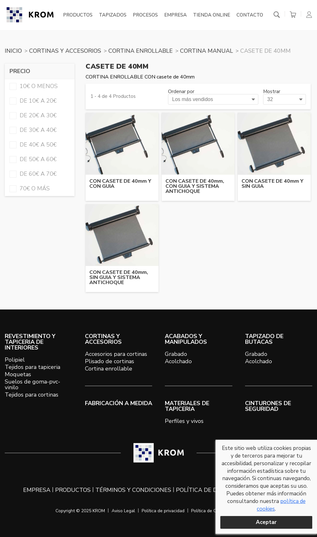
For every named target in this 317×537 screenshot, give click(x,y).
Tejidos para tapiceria (32, 367)
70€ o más (30, 188)
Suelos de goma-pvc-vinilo (32, 384)
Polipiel (15, 360)
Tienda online (211, 15)
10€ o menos (34, 86)
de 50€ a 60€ (33, 159)
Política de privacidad (163, 511)
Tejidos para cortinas (31, 394)
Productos (78, 15)
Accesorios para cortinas (116, 354)
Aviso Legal (123, 511)
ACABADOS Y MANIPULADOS (186, 339)
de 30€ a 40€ (33, 130)
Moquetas (18, 374)
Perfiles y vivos (184, 421)
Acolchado (178, 361)
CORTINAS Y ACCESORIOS (65, 51)
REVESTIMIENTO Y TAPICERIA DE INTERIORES (30, 341)
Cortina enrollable (108, 368)
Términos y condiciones (133, 490)
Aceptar (266, 522)
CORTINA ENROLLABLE (140, 51)
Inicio (13, 51)
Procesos (145, 15)
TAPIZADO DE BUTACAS (264, 339)
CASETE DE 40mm (265, 51)
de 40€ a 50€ (33, 144)
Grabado (176, 354)
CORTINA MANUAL (206, 51)
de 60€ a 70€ (33, 174)
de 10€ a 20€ (33, 101)
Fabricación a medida (118, 403)
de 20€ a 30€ (33, 115)
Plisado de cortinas (109, 361)
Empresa (175, 15)
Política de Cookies (210, 511)
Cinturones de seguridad (268, 406)
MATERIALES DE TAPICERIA (187, 406)
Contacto (249, 15)
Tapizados (112, 15)
